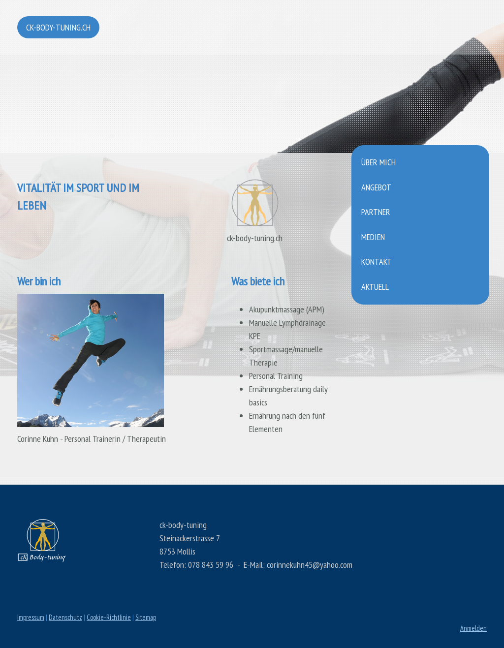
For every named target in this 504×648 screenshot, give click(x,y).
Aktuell (375, 286)
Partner (375, 211)
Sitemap (145, 617)
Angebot (376, 187)
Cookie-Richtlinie (109, 617)
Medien (373, 237)
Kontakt (376, 261)
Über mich (378, 162)
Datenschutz (65, 617)
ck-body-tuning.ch (58, 27)
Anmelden (473, 628)
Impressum (30, 617)
